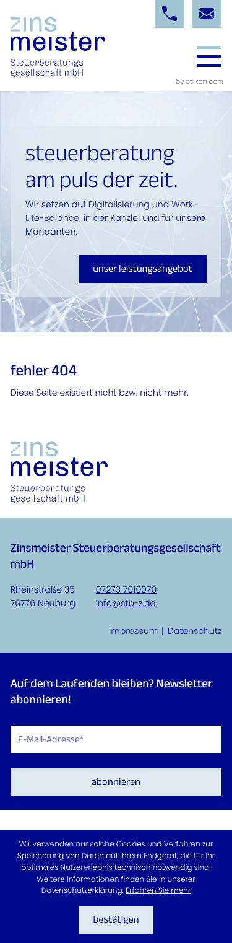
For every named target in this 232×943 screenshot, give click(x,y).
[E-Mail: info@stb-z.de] (206, 14)
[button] (169, 14)
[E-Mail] (116, 740)
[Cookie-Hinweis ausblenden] (116, 920)
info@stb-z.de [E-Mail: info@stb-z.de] (126, 603)
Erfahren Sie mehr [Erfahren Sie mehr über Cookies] (158, 890)
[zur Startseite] (58, 47)
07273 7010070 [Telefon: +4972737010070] (126, 589)
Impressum (133, 631)
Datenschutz (195, 631)
